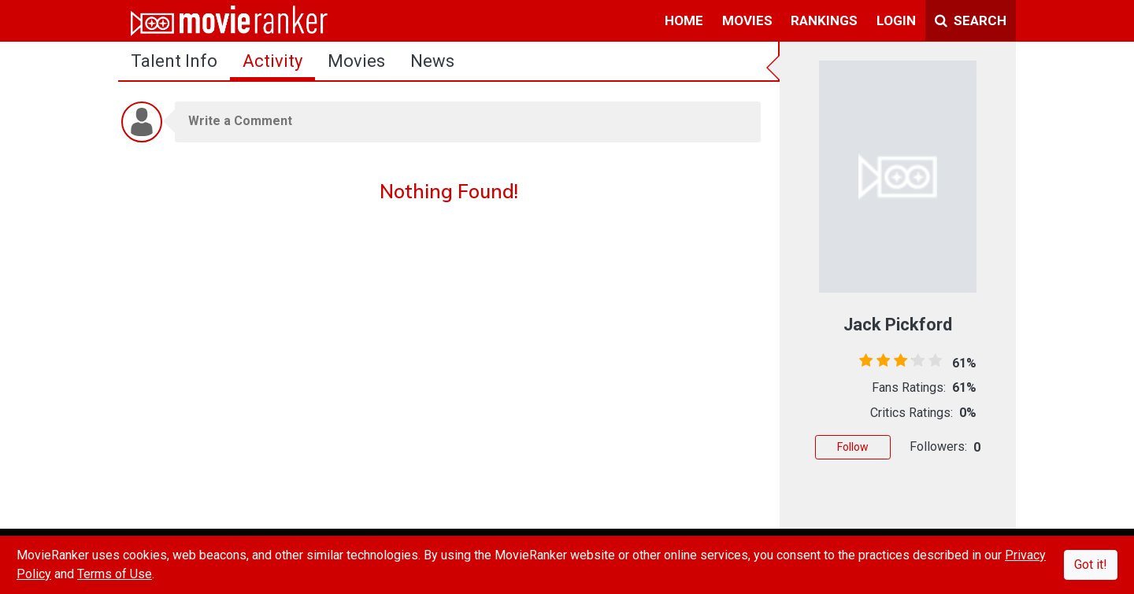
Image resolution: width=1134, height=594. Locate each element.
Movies (356, 61)
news (432, 61)
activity (272, 61)
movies (747, 20)
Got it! (1090, 564)
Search (970, 20)
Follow (853, 447)
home (684, 20)
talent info (174, 61)
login (896, 20)
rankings (824, 20)
